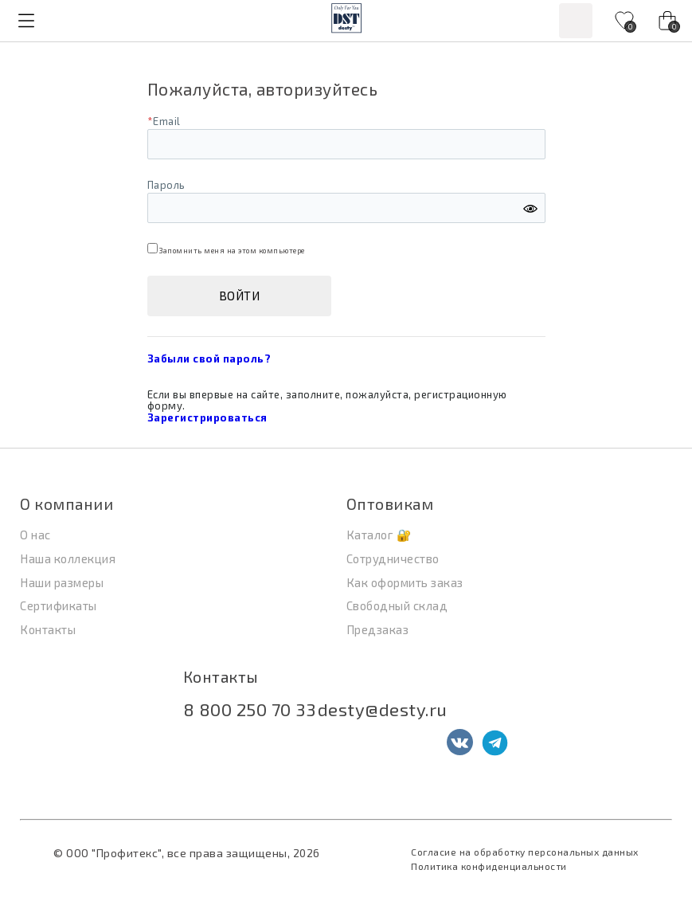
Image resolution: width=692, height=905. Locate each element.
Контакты (221, 677)
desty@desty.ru (383, 709)
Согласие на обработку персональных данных (525, 851)
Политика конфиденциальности (489, 866)
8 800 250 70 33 (249, 709)
